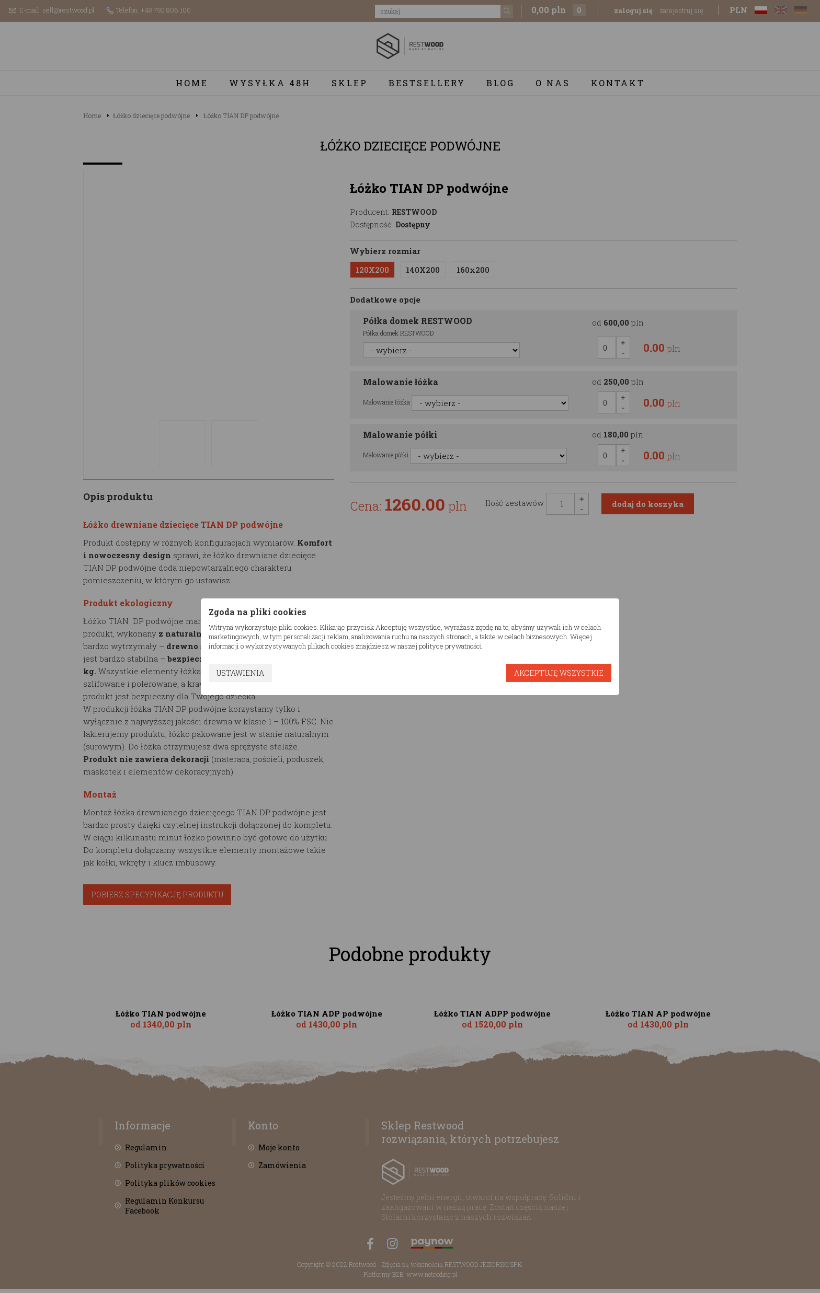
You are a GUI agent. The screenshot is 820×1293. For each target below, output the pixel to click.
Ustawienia (240, 673)
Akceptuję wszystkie (558, 673)
